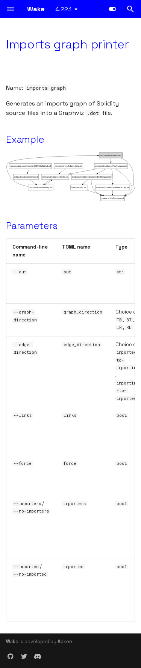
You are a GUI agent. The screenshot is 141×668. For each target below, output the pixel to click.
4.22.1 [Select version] (63, 9)
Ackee (65, 641)
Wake (12, 641)
